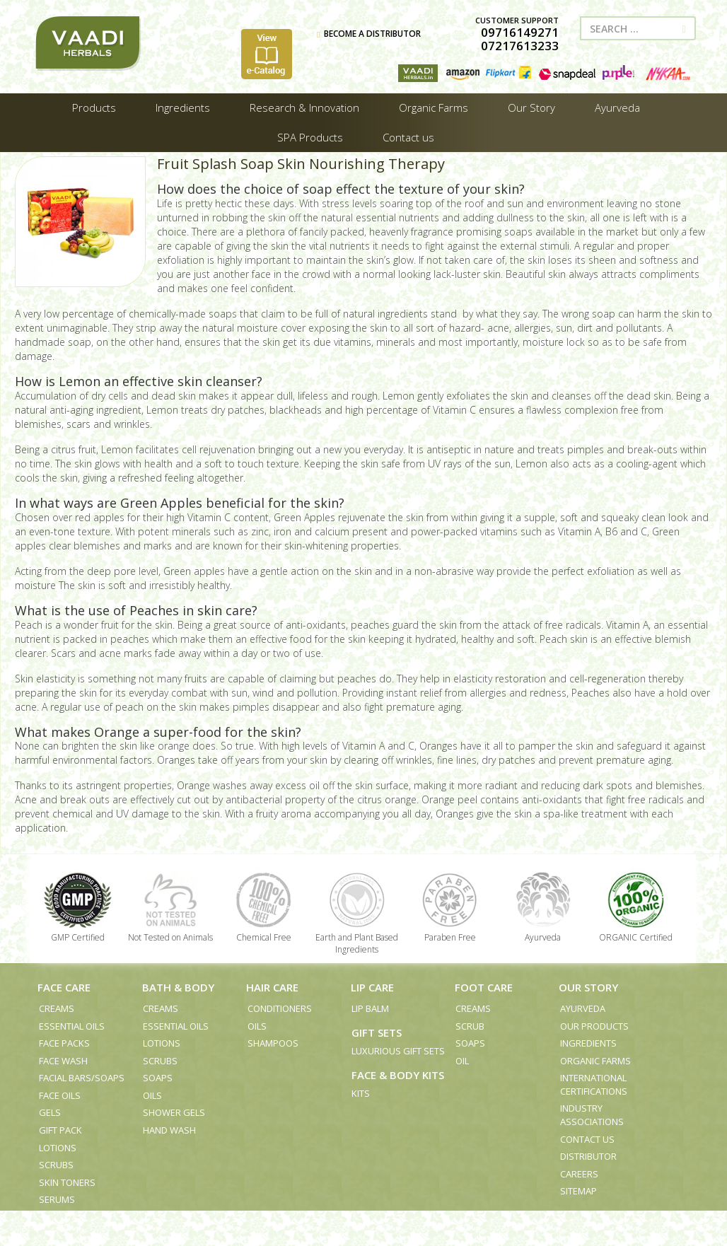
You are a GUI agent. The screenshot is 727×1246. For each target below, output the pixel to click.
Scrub (469, 1026)
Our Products (594, 1026)
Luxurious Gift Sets (398, 1050)
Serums (57, 1199)
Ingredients (588, 1043)
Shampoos (273, 1043)
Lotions (57, 1147)
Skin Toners (67, 1182)
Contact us (587, 1139)
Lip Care (372, 987)
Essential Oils (72, 1026)
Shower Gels (174, 1112)
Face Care (64, 987)
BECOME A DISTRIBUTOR (369, 34)
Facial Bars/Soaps (81, 1077)
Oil (462, 1060)
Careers (579, 1174)
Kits (360, 1093)
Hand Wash (169, 1130)
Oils (152, 1095)
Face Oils (60, 1095)
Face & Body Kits (397, 1075)
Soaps (158, 1077)
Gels (50, 1112)
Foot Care (484, 987)
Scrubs (56, 1164)
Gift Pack (60, 1130)
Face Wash (63, 1060)
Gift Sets (376, 1032)
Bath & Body (178, 987)
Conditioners (280, 1008)
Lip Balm (370, 1008)
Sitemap (578, 1190)
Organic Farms (595, 1060)
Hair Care (272, 987)
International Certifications (593, 1084)
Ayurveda (582, 1008)
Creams (56, 1008)
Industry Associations (592, 1115)
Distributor (588, 1156)
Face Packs (64, 1043)
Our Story (588, 987)
